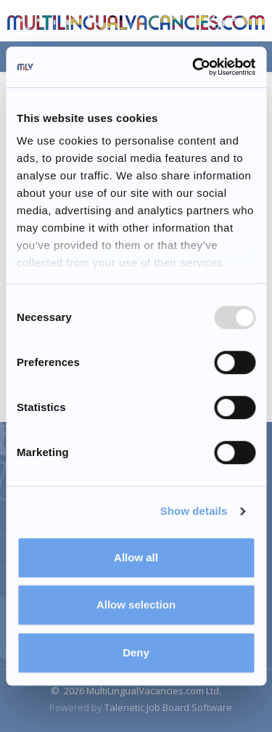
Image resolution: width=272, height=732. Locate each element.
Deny (136, 652)
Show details (194, 511)
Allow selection (136, 604)
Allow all (136, 557)
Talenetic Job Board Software (168, 707)
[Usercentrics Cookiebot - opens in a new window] (193, 66)
